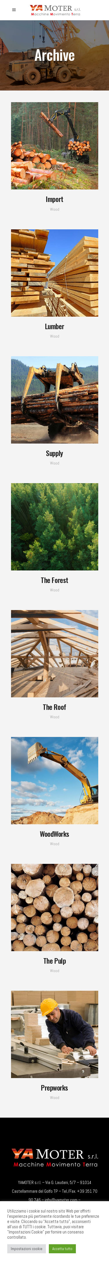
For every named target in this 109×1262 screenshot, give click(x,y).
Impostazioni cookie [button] (26, 1248)
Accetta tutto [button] (62, 1248)
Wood (54, 209)
